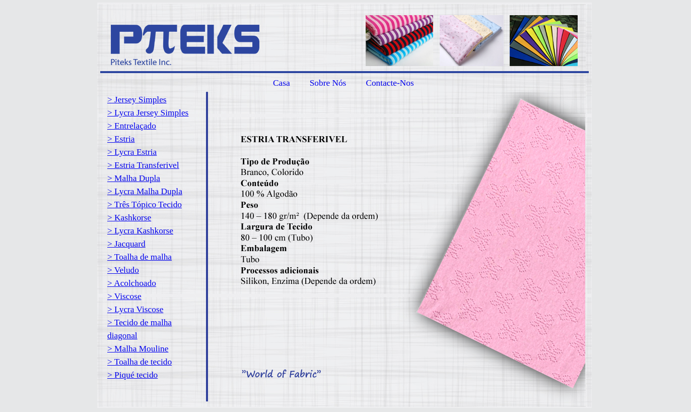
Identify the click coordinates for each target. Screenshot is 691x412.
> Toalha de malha (139, 257)
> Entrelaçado (131, 126)
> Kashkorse (129, 217)
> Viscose (124, 296)
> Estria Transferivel (143, 165)
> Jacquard (126, 244)
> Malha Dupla (133, 178)
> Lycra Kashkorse (140, 231)
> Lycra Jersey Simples (147, 112)
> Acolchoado (131, 283)
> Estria (121, 139)
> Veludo (123, 270)
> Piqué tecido (132, 375)
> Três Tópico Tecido (144, 204)
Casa (281, 83)
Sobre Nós (328, 83)
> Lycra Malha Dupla (144, 191)
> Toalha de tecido (139, 362)
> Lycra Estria (132, 152)
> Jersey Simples (137, 99)
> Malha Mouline (137, 349)
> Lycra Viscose (135, 309)
